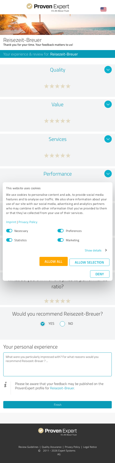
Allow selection (89, 262)
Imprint (11, 222)
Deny (99, 273)
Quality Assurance (52, 447)
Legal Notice (90, 447)
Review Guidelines (28, 447)
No (70, 323)
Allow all (53, 261)
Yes (51, 323)
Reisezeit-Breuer (62, 388)
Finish (57, 405)
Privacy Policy (27, 222)
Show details (93, 250)
